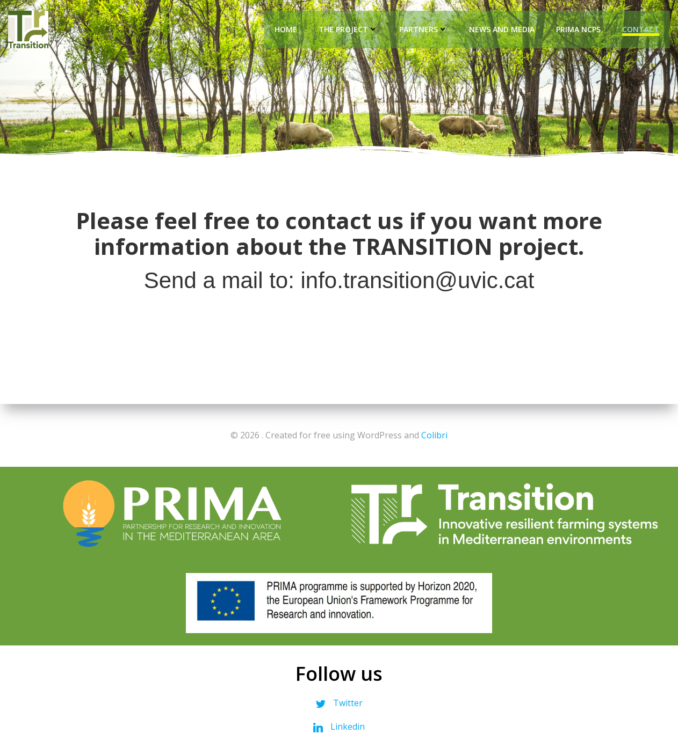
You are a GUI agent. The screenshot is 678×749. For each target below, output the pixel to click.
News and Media (502, 29)
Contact (640, 29)
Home (286, 29)
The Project (348, 29)
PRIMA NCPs (578, 29)
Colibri (434, 435)
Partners (423, 29)
